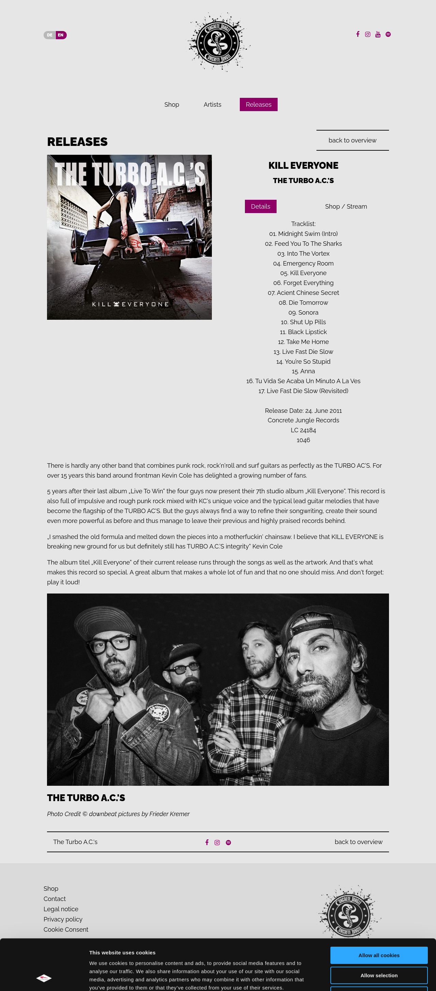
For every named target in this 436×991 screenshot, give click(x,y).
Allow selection (379, 928)
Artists (212, 104)
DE (49, 35)
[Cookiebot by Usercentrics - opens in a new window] (44, 978)
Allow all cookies (379, 908)
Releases (258, 104)
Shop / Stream (346, 206)
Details (260, 206)
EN (60, 35)
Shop (172, 104)
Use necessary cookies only (379, 947)
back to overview (353, 140)
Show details (357, 977)
